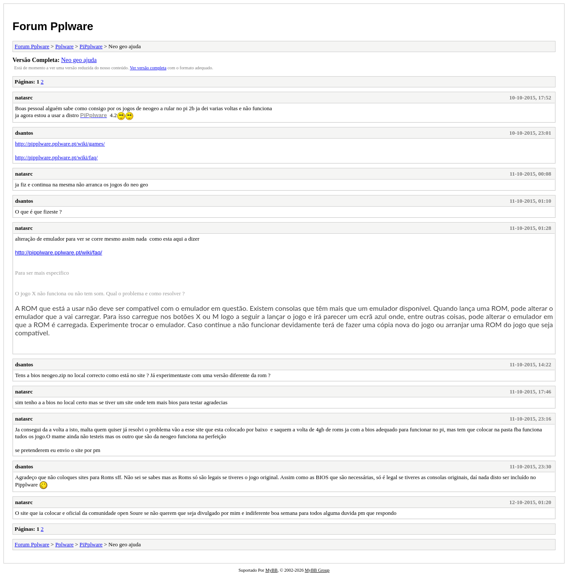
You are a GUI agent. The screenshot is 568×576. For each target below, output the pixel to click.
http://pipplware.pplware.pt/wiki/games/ (60, 143)
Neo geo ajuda (79, 59)
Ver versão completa (148, 67)
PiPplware (91, 46)
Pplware (64, 46)
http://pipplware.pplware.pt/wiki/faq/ (56, 157)
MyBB (271, 570)
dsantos (24, 133)
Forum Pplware (52, 26)
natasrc (24, 97)
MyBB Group (317, 570)
